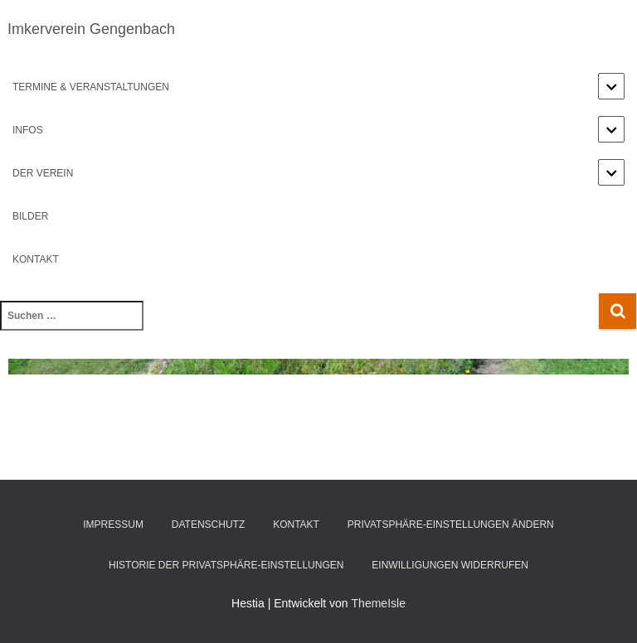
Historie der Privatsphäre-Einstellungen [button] (226, 565)
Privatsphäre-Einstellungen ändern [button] (451, 524)
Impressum (113, 524)
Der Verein (42, 173)
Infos (27, 130)
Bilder (30, 216)
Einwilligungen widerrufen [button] (450, 565)
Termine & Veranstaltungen (90, 87)
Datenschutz (208, 524)
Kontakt (35, 259)
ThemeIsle (379, 603)
